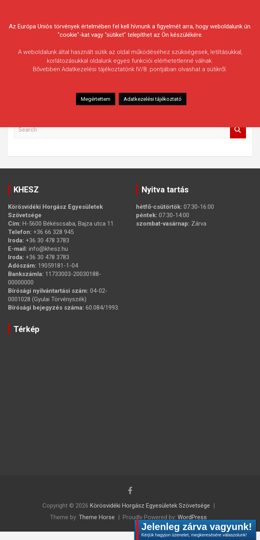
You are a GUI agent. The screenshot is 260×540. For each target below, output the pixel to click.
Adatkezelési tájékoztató (153, 99)
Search (238, 130)
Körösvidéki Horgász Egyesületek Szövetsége (150, 505)
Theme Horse (97, 517)
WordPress (192, 517)
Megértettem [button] (95, 99)
